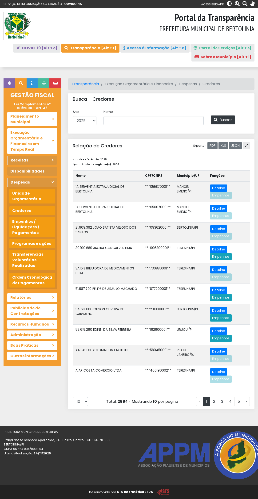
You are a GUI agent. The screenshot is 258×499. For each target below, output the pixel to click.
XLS (223, 145)
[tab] (9, 83)
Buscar (223, 120)
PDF (212, 145)
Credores (21, 210)
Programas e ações (31, 243)
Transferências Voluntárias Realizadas (27, 260)
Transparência (85, 84)
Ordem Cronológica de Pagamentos (32, 280)
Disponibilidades (27, 171)
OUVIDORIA (73, 4)
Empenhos (221, 195)
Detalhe (218, 188)
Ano (76, 112)
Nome (108, 112)
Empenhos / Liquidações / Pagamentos (25, 227)
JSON (235, 145)
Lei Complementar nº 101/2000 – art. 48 (32, 106)
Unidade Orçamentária (26, 196)
